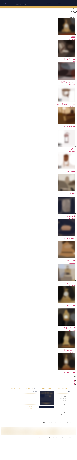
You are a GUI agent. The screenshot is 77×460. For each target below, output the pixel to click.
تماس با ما (24, 4)
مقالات (16, 1)
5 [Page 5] (74, 381)
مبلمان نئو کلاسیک (63, 398)
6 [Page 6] (74, 383)
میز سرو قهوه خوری (63, 406)
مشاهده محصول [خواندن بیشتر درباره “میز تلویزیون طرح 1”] (71, 84)
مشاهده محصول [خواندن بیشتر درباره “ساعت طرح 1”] (71, 263)
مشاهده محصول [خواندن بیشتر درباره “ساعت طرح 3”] (71, 307)
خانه (76, 8)
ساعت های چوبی (28, 1)
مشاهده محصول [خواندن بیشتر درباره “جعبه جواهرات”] (71, 240)
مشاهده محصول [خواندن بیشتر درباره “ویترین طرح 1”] (71, 173)
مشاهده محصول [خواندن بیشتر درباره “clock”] (71, 39)
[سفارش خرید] (70, 17)
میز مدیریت (23, 1)
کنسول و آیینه (63, 402)
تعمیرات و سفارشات (19, 4)
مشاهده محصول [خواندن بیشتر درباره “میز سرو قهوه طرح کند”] (71, 106)
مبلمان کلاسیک (63, 396)
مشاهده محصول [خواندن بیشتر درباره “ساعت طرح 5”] (71, 352)
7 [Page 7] (74, 384)
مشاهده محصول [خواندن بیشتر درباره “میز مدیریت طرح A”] (71, 128)
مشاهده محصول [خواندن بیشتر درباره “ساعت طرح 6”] (71, 374)
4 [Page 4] (74, 380)
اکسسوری (19, 1)
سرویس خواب (63, 400)
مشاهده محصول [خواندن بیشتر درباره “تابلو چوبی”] (71, 218)
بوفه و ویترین (62, 404)
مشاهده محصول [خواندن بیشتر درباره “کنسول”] (71, 195)
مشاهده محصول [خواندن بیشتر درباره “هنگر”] (71, 151)
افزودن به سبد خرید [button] (70, 61)
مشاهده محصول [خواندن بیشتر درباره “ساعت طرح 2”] (71, 285)
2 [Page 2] (74, 377)
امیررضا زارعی (40, 437)
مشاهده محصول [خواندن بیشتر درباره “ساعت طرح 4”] (71, 330)
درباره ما (12, 1)
